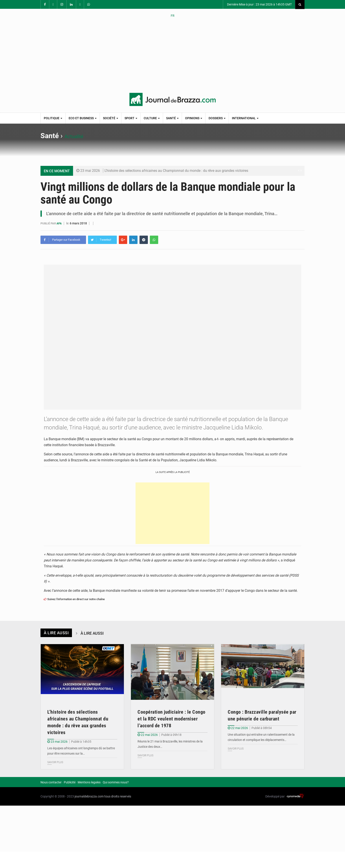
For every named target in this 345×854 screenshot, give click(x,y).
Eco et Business (83, 118)
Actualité (78, 136)
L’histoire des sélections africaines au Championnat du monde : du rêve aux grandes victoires (176, 171)
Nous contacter (51, 782)
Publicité (69, 782)
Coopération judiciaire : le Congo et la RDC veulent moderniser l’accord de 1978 (172, 718)
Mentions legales (89, 782)
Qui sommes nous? (116, 782)
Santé (172, 118)
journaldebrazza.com (89, 796)
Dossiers (217, 118)
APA (60, 223)
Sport (131, 118)
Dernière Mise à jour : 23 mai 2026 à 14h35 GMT (259, 4)
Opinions (193, 118)
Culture (152, 118)
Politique (53, 118)
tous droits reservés (117, 796)
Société (110, 118)
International (245, 118)
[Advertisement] (172, 55)
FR (172, 15)
